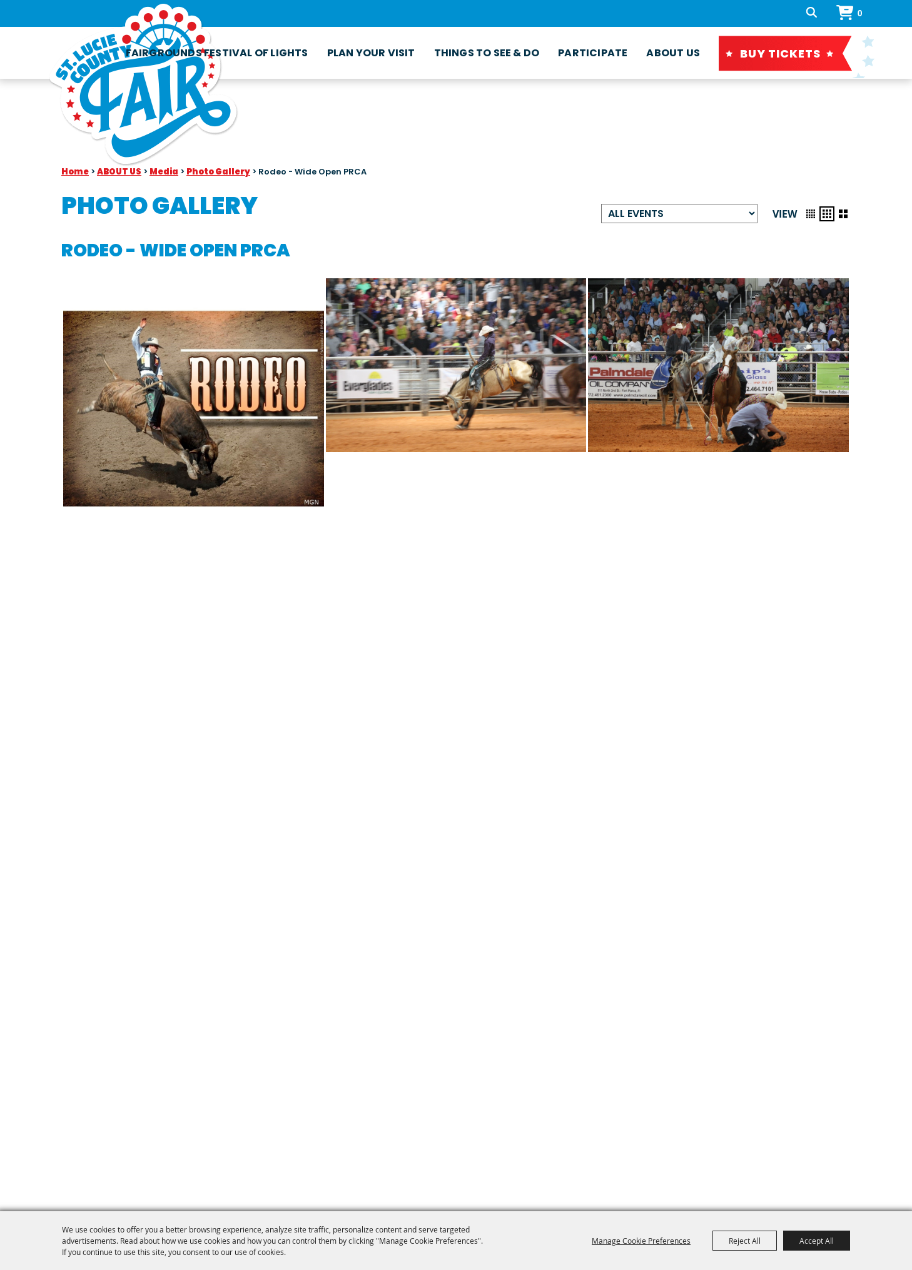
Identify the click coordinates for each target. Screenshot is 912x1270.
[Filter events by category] (679, 213)
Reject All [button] (745, 1241)
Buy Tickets (780, 53)
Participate (592, 53)
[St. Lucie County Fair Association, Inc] (143, 85)
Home (75, 172)
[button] (810, 213)
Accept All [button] (816, 1241)
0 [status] (860, 13)
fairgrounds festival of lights (217, 53)
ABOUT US (673, 53)
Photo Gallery (218, 172)
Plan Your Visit (371, 53)
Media (163, 172)
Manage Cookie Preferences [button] (641, 1241)
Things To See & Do (487, 53)
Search (817, 13)
